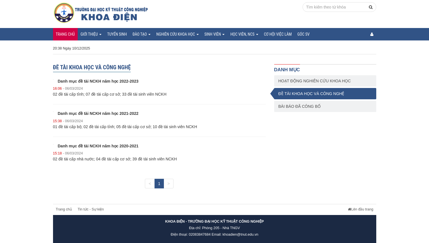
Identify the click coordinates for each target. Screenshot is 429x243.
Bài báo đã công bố (299, 106)
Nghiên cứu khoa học (177, 34)
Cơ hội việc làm (278, 34)
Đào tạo (141, 34)
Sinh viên (214, 34)
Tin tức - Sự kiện (91, 209)
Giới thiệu (91, 34)
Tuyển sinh (117, 34)
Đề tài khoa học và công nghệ (311, 93)
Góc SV (303, 34)
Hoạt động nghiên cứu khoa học (314, 81)
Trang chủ (65, 34)
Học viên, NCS (244, 34)
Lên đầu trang (360, 209)
